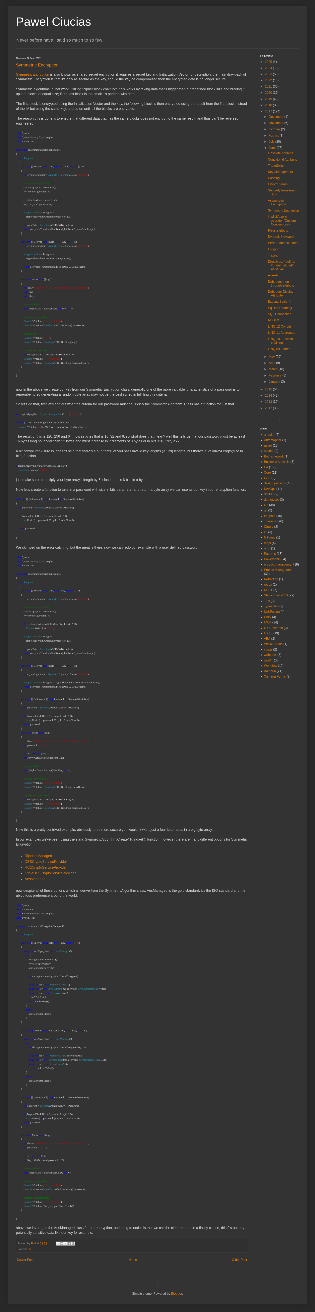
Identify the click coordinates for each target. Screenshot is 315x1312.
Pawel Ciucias (53, 21)
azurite (269, 451)
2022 (269, 80)
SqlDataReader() (280, 308)
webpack (270, 654)
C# (29, 1249)
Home (132, 1259)
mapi (267, 543)
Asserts (273, 275)
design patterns (275, 483)
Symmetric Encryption (283, 210)
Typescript (271, 606)
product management (279, 564)
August (274, 135)
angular (269, 434)
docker (269, 494)
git (265, 510)
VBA (267, 638)
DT (266, 505)
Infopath (270, 516)
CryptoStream (278, 184)
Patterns (270, 553)
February (275, 375)
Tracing (273, 255)
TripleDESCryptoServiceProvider (50, 873)
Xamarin (270, 671)
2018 (269, 105)
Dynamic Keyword (281, 236)
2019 (269, 99)
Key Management (280, 172)
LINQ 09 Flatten (279, 349)
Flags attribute (278, 230)
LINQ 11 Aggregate (281, 332)
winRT (268, 660)
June (273, 147)
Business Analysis (276, 461)
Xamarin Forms (275, 676)
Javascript (271, 521)
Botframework (274, 456)
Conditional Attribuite (282, 159)
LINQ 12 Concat (279, 326)
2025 (269, 61)
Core (267, 472)
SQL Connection (279, 314)
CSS (267, 478)
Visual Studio (273, 644)
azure (268, 445)
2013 (269, 401)
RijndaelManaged (38, 856)
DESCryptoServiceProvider (46, 862)
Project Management (278, 570)
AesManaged (35, 879)
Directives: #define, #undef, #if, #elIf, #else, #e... (281, 265)
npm (267, 548)
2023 (269, 74)
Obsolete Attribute (280, 153)
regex (268, 584)
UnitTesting (272, 611)
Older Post (239, 1259)
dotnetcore (271, 499)
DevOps (270, 489)
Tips (267, 601)
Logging (273, 249)
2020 (269, 92)
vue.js (268, 649)
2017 (269, 111)
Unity (267, 617)
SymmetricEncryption (32, 74)
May (272, 356)
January (275, 381)
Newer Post (25, 1259)
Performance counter (283, 243)
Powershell (272, 559)
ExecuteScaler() (279, 301)
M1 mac (269, 537)
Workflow (270, 665)
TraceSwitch (276, 165)
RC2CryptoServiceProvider (46, 867)
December (276, 116)
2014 (269, 395)
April (272, 363)
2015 (269, 389)
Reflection (271, 579)
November (276, 123)
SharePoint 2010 (276, 595)
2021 (269, 86)
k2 (265, 532)
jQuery (268, 526)
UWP (267, 622)
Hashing (274, 178)
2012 (269, 408)
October (275, 129)
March (274, 369)
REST (268, 590)
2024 (269, 68)
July (272, 141)
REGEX (273, 320)
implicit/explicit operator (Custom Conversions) (282, 220)
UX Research (273, 628)
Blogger (176, 1293)
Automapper (272, 440)
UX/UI (268, 633)
